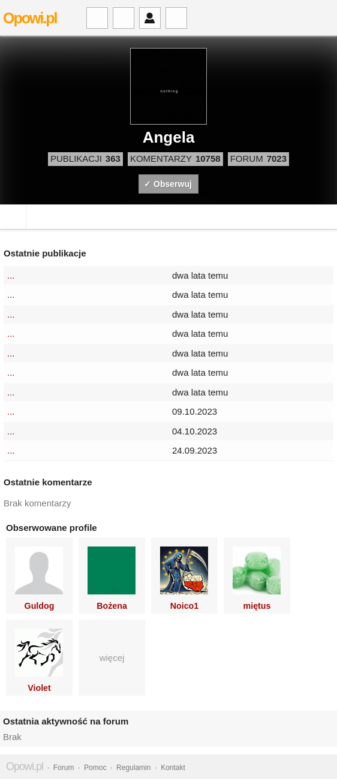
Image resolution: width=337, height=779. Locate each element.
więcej (112, 658)
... (11, 275)
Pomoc (95, 767)
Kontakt (173, 767)
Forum (63, 767)
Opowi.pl (30, 18)
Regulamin (133, 767)
